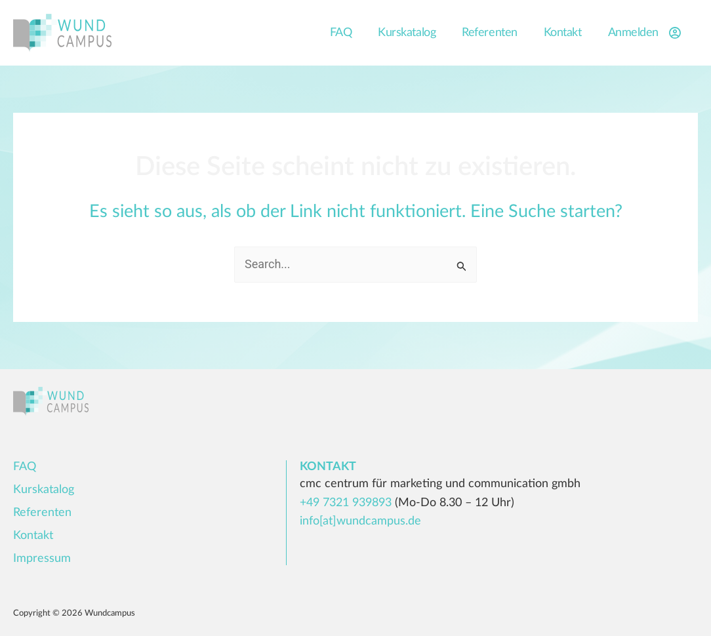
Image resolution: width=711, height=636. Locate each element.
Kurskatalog (407, 33)
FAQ (341, 33)
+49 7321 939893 (346, 503)
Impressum (42, 559)
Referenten (490, 33)
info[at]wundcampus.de (360, 521)
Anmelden (646, 33)
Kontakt (563, 33)
